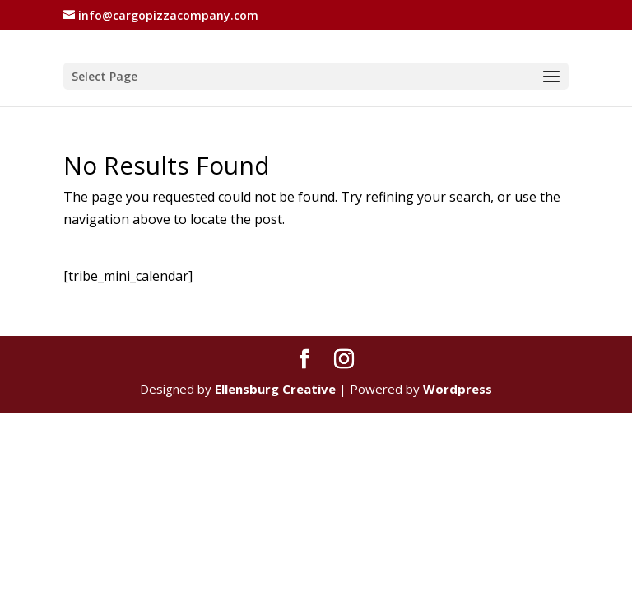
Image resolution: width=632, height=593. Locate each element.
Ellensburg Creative (275, 389)
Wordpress (457, 389)
